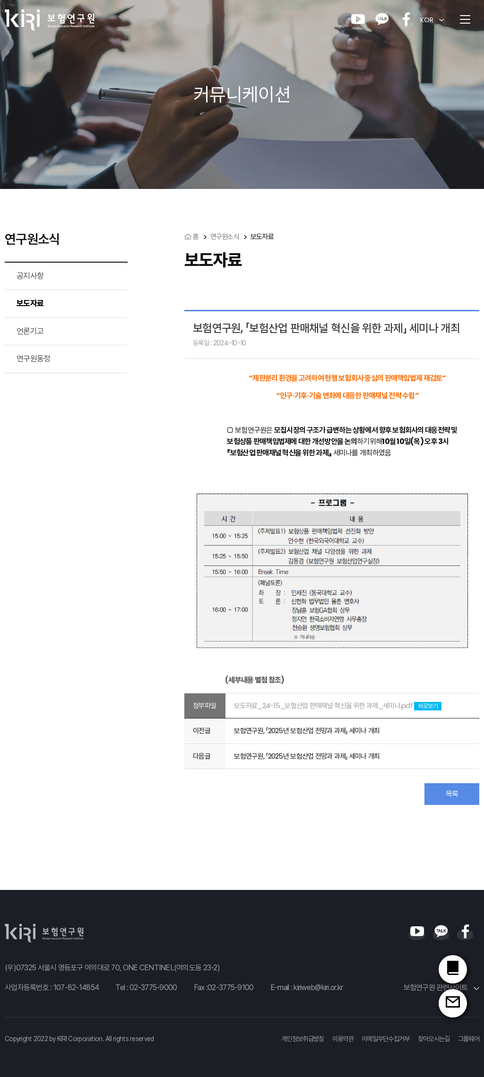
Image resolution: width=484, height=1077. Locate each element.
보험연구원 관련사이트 (441, 987)
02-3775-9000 (153, 987)
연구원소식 (224, 236)
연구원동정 (33, 358)
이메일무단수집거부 (386, 1039)
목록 (452, 793)
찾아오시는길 (434, 1039)
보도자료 (30, 303)
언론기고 (30, 331)
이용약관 (343, 1039)
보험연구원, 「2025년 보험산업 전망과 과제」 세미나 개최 (307, 730)
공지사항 (30, 276)
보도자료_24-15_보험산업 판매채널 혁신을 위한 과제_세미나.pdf (323, 705)
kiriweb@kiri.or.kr (318, 987)
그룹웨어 (468, 1039)
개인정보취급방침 (302, 1039)
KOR (426, 20)
